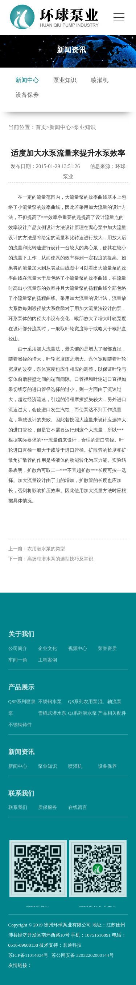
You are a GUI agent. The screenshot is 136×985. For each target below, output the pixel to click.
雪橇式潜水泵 (52, 717)
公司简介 (17, 653)
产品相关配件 (112, 717)
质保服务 (47, 812)
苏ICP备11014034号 (28, 955)
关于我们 (21, 638)
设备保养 (27, 95)
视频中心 (77, 653)
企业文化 (47, 653)
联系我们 (21, 797)
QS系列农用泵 (83, 706)
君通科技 (72, 945)
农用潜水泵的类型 (46, 553)
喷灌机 (99, 80)
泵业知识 (65, 80)
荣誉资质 (107, 653)
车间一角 (17, 664)
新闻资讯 (21, 756)
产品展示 (21, 692)
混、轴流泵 (109, 706)
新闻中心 (27, 80)
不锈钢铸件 (20, 729)
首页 (41, 127)
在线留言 (77, 812)
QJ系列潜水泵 (82, 717)
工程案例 (47, 664)
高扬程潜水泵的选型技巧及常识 (60, 563)
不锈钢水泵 (50, 706)
